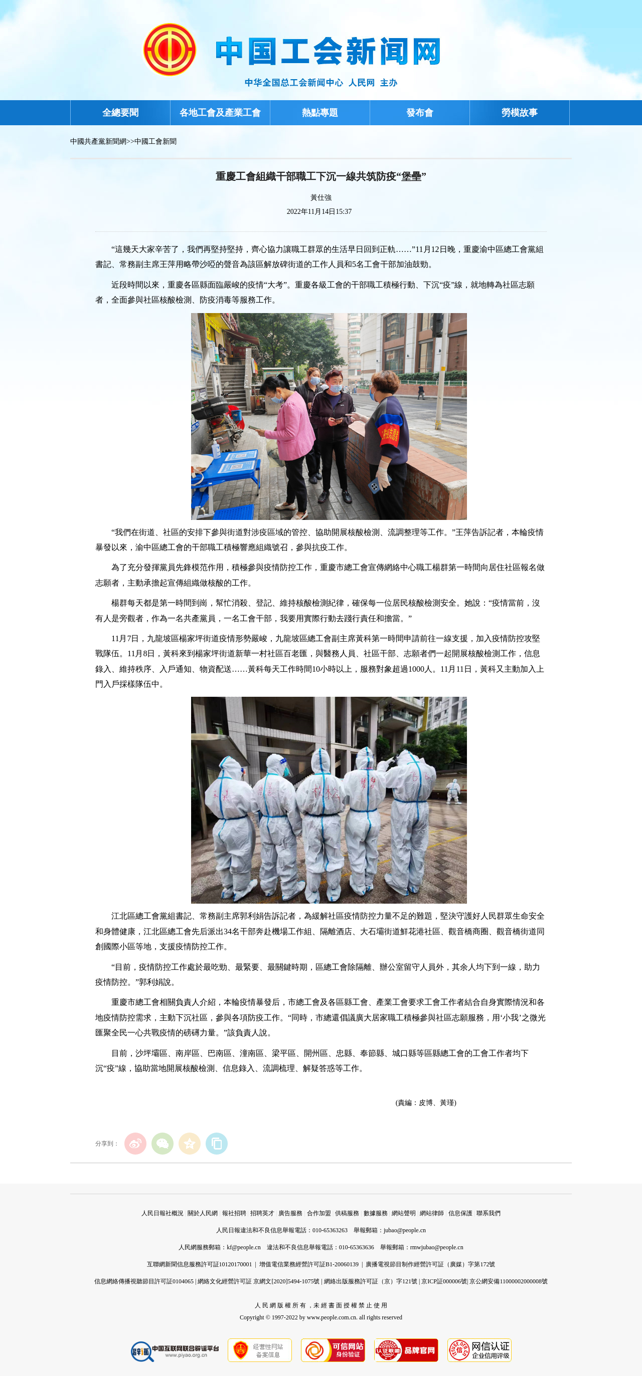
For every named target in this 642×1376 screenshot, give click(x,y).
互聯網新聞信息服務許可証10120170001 (199, 1264)
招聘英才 (262, 1213)
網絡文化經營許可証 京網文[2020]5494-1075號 (258, 1281)
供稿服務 (347, 1213)
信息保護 (460, 1213)
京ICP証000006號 (444, 1281)
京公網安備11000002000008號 (508, 1281)
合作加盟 (319, 1213)
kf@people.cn (243, 1247)
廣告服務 (290, 1213)
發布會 (419, 113)
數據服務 (376, 1213)
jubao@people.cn (405, 1230)
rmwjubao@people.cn (436, 1247)
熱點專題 (320, 113)
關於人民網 (203, 1213)
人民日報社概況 (162, 1213)
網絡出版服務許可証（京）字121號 (370, 1281)
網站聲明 (404, 1213)
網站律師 (432, 1213)
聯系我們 (488, 1213)
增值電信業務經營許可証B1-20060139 (309, 1264)
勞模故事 (520, 113)
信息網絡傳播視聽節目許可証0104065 (144, 1281)
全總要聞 (120, 113)
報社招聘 (234, 1213)
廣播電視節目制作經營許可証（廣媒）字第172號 (430, 1264)
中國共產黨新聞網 (98, 141)
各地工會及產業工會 (220, 113)
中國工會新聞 (155, 141)
